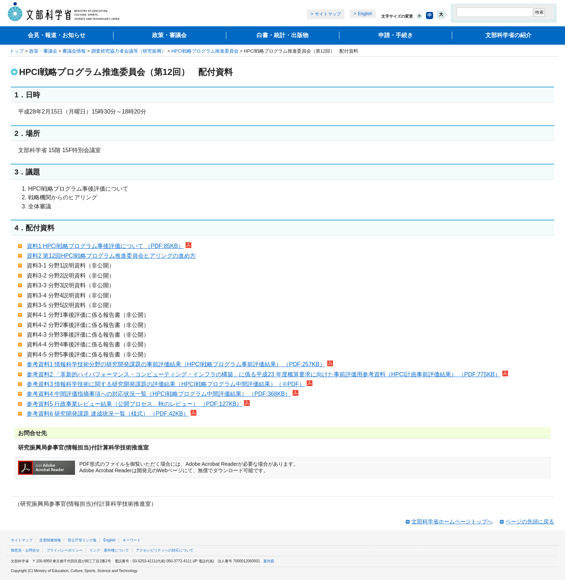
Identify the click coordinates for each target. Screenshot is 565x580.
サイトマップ (328, 14)
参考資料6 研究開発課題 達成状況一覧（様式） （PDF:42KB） (111, 414)
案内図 (268, 561)
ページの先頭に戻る (530, 521)
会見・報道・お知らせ (56, 35)
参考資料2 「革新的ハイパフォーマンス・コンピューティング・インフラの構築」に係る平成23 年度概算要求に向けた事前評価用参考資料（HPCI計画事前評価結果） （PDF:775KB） (267, 374)
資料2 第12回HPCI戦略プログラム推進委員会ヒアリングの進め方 (111, 256)
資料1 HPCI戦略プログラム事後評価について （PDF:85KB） (109, 246)
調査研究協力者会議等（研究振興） (128, 51)
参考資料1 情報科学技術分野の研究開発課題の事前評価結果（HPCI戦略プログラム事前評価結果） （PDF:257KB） (180, 364)
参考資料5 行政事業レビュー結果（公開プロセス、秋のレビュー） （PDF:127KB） (138, 404)
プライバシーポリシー (64, 550)
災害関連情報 (50, 540)
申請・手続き (395, 35)
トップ (17, 51)
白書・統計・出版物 (282, 35)
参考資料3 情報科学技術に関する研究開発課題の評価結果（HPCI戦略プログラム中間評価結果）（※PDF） (169, 384)
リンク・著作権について (109, 550)
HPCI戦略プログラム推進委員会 (205, 51)
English (365, 13)
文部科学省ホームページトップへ (452, 521)
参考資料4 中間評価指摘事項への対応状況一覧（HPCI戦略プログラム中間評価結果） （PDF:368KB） (162, 394)
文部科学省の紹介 (508, 35)
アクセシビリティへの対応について (164, 550)
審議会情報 (74, 51)
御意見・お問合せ (25, 550)
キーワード (132, 540)
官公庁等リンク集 (82, 540)
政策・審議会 (169, 35)
